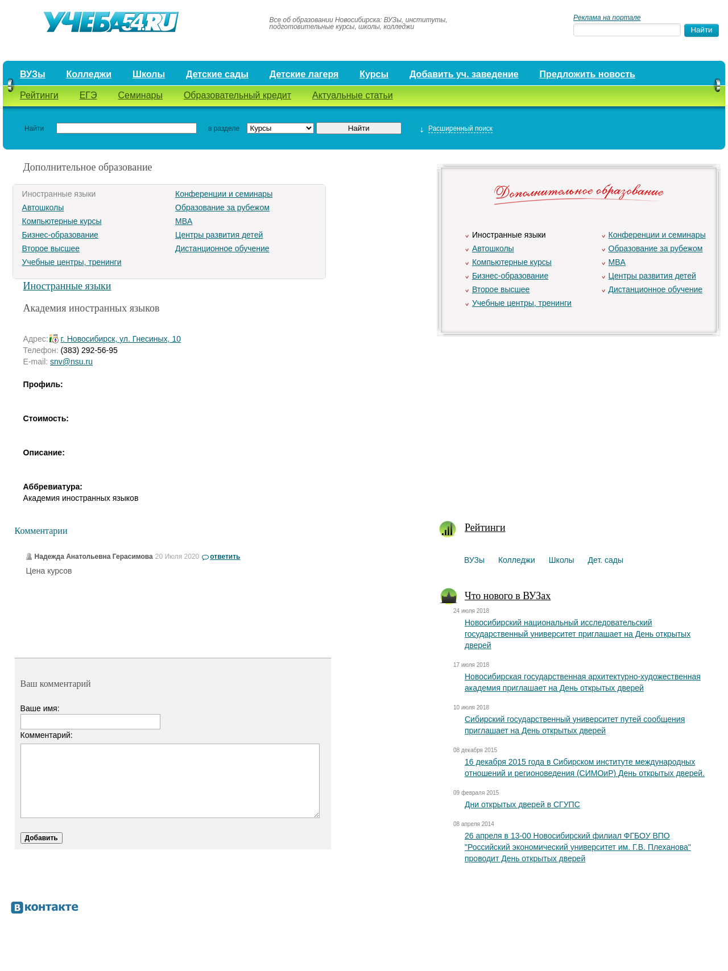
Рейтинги (39, 95)
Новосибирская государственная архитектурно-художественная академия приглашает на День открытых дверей (583, 682)
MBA (183, 221)
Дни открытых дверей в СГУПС (522, 804)
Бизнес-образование (60, 234)
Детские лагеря (304, 74)
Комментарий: (46, 735)
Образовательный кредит (237, 95)
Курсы (373, 74)
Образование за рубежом (222, 207)
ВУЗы (33, 74)
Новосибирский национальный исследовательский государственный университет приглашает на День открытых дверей (577, 634)
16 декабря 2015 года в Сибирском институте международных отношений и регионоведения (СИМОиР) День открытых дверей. (585, 767)
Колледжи (89, 74)
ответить (225, 557)
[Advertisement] (578, 421)
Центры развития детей (219, 234)
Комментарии (41, 531)
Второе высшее (51, 248)
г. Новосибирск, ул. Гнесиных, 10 (121, 338)
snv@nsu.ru (71, 361)
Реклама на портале (606, 18)
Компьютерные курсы (62, 221)
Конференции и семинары (223, 193)
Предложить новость (587, 74)
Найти (34, 128)
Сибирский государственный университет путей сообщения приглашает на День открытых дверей (575, 725)
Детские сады (217, 74)
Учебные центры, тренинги (72, 262)
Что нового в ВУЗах (508, 595)
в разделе (223, 128)
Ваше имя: (40, 708)
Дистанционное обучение (222, 248)
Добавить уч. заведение (464, 74)
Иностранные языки (67, 286)
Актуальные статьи (352, 95)
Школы (149, 74)
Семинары (140, 95)
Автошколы (43, 207)
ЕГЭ (88, 95)
